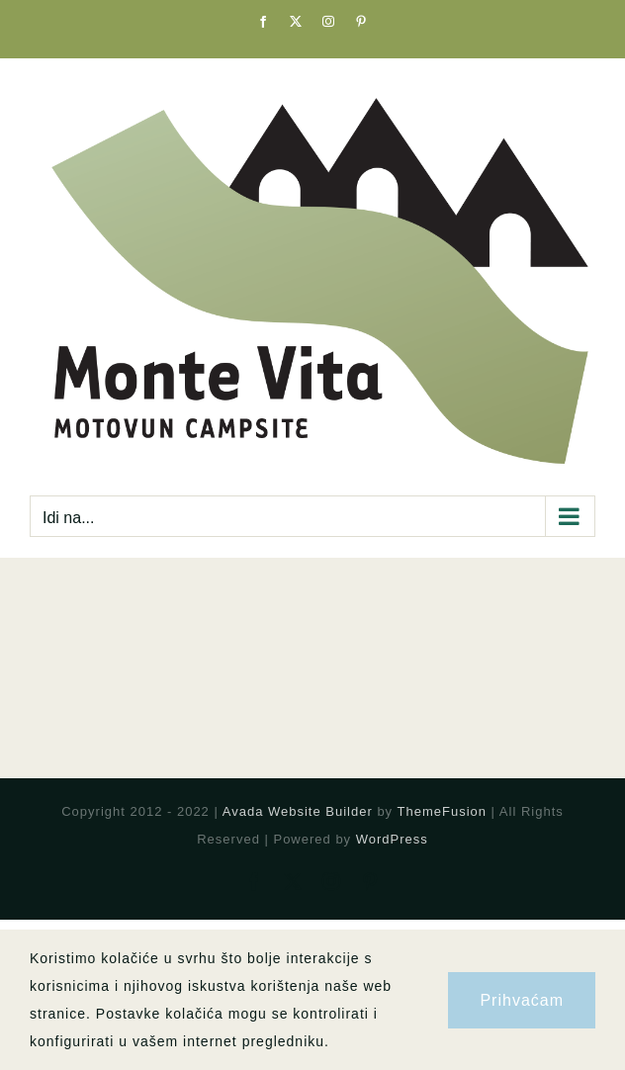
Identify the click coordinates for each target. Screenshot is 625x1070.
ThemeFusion (442, 811)
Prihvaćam (522, 1000)
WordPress (392, 839)
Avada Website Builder (298, 811)
